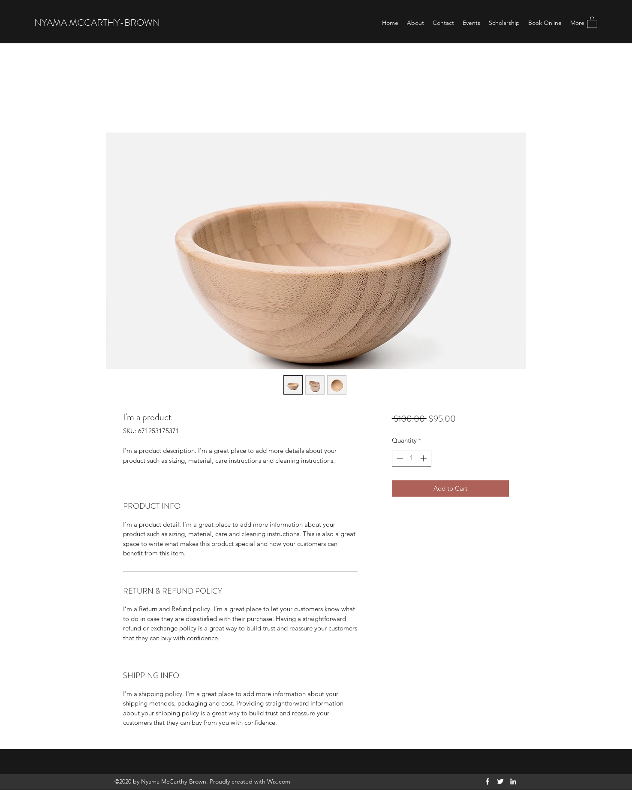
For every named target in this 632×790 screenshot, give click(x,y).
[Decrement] (399, 458)
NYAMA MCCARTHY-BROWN (97, 22)
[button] (592, 22)
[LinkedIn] (513, 781)
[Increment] (424, 458)
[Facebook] (487, 781)
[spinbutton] (411, 458)
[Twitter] (500, 781)
